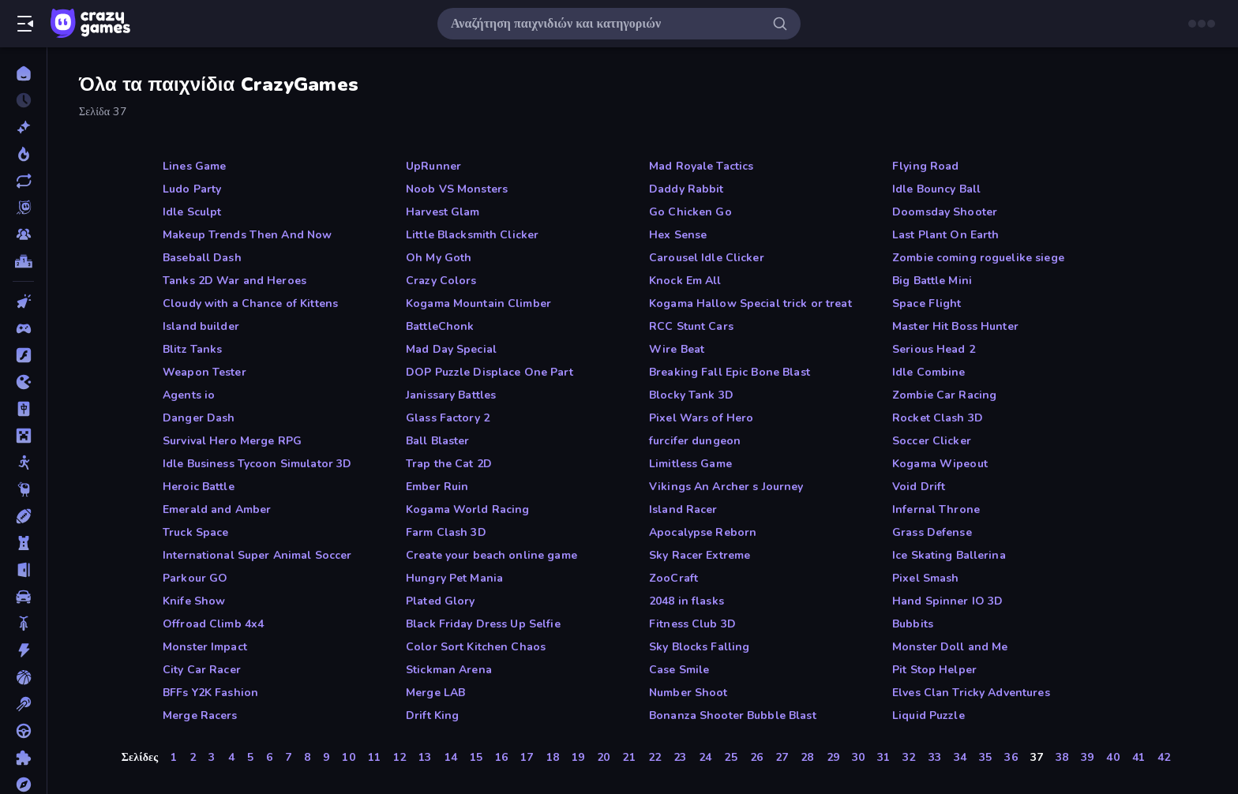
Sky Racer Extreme (699, 555)
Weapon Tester (204, 372)
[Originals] (23, 207)
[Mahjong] (23, 408)
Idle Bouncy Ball (936, 189)
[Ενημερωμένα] (23, 180)
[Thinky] (23, 489)
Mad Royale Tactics (701, 166)
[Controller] (23, 328)
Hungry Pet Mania (454, 578)
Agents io (189, 395)
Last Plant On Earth (946, 234)
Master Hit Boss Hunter (955, 326)
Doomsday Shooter (944, 211)
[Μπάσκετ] (23, 677)
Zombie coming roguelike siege (978, 257)
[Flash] (23, 355)
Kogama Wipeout (940, 463)
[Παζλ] (23, 757)
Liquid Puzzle (928, 715)
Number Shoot (688, 692)
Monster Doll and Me (950, 646)
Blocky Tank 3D (691, 395)
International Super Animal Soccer (257, 555)
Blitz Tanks (192, 349)
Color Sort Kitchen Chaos (476, 646)
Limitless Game (690, 463)
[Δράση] (23, 650)
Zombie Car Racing (944, 395)
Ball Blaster (438, 440)
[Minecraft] (23, 435)
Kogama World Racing (468, 509)
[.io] (23, 382)
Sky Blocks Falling (699, 646)
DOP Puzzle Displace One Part (489, 372)
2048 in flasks (686, 601)
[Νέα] (23, 127)
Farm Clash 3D (446, 532)
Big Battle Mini (932, 280)
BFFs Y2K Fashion (210, 692)
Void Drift (918, 486)
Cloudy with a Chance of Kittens (250, 303)
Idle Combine (929, 372)
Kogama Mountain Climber (478, 303)
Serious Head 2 (933, 349)
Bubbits (912, 623)
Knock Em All (685, 280)
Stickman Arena (449, 669)
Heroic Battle (198, 486)
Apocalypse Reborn (702, 532)
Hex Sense (678, 234)
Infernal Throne (936, 509)
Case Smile (679, 669)
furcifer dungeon (695, 440)
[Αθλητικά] (23, 516)
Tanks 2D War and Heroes (234, 280)
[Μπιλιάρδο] (23, 704)
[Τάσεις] (23, 153)
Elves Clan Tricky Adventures (971, 692)
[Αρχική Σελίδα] (23, 73)
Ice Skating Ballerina (949, 555)
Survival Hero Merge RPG (232, 440)
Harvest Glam (443, 211)
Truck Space (195, 532)
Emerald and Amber (217, 509)
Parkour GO (195, 578)
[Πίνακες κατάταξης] (23, 261)
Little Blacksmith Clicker (472, 234)
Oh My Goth (438, 257)
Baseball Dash (202, 257)
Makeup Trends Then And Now (247, 234)
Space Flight (927, 303)
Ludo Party (192, 189)
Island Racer (683, 509)
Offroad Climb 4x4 (213, 623)
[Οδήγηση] (23, 730)
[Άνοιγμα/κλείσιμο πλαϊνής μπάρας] (25, 24)
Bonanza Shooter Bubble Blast (732, 715)
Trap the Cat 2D (449, 463)
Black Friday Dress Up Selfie (483, 623)
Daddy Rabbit (686, 189)
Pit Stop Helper (934, 669)
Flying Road (925, 166)
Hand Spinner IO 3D (947, 601)
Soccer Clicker (931, 440)
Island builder (201, 326)
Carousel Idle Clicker (706, 257)
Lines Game (194, 166)
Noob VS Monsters (457, 189)
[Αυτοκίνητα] (23, 596)
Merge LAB (435, 692)
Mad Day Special (451, 349)
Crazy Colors (441, 280)
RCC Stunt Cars (691, 326)
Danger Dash (198, 417)
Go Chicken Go (690, 211)
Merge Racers (200, 715)
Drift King (432, 715)
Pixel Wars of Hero (701, 417)
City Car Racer (202, 669)
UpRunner (433, 166)
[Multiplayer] (23, 234)
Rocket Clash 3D (937, 417)
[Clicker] (23, 301)
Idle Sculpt (192, 211)
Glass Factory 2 (448, 417)
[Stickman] (23, 462)
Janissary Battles (451, 395)
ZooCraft (673, 578)
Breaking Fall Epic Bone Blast (729, 372)
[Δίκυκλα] (23, 623)
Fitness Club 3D (692, 623)
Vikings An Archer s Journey (726, 486)
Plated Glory (440, 601)
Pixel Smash (925, 578)
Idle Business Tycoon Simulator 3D (257, 463)
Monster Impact (205, 646)
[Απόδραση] (23, 569)
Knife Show (194, 601)
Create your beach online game (491, 555)
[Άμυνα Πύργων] (23, 543)
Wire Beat (676, 349)
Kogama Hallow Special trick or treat (750, 303)
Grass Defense (932, 532)
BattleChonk (440, 326)
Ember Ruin (437, 486)
